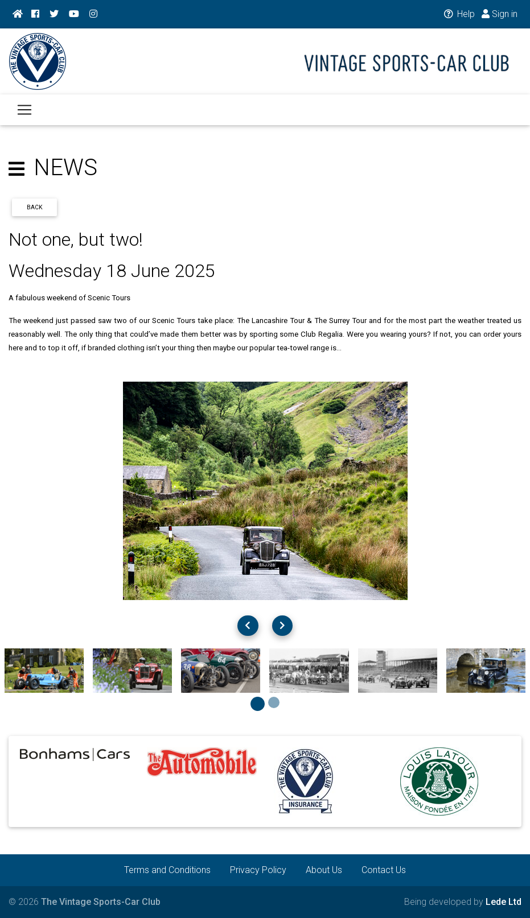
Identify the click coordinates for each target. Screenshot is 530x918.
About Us (324, 870)
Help (458, 14)
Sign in (499, 14)
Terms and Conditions (167, 870)
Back (35, 207)
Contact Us (383, 870)
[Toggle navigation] (24, 116)
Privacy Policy (258, 870)
